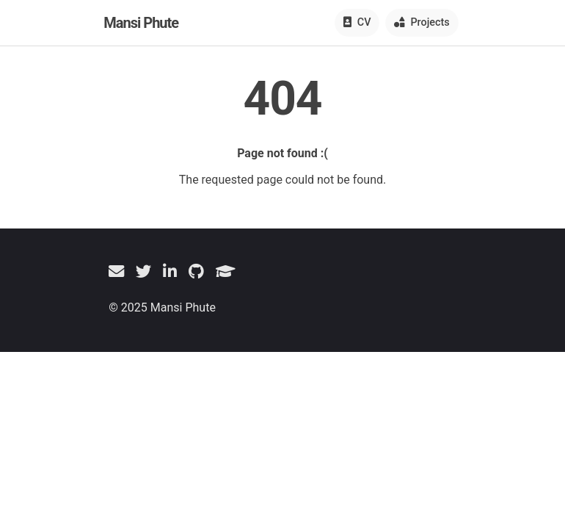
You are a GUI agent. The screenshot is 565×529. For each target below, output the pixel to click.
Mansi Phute (140, 22)
